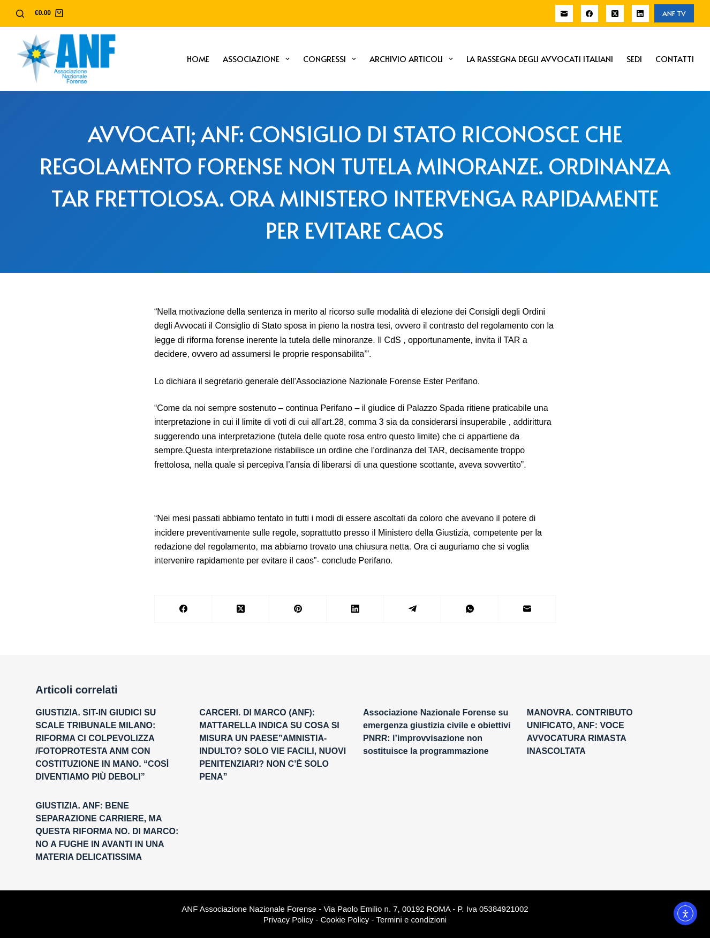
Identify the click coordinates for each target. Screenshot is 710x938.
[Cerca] (20, 14)
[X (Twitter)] (615, 13)
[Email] (564, 13)
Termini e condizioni (411, 919)
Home (198, 58)
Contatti (674, 58)
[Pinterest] (298, 609)
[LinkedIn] (640, 13)
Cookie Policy (345, 919)
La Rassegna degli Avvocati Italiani (539, 58)
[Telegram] (412, 609)
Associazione (258, 58)
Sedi (634, 58)
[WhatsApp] (469, 609)
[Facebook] (590, 13)
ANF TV (674, 13)
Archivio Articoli (413, 58)
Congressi (331, 58)
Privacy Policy (288, 919)
